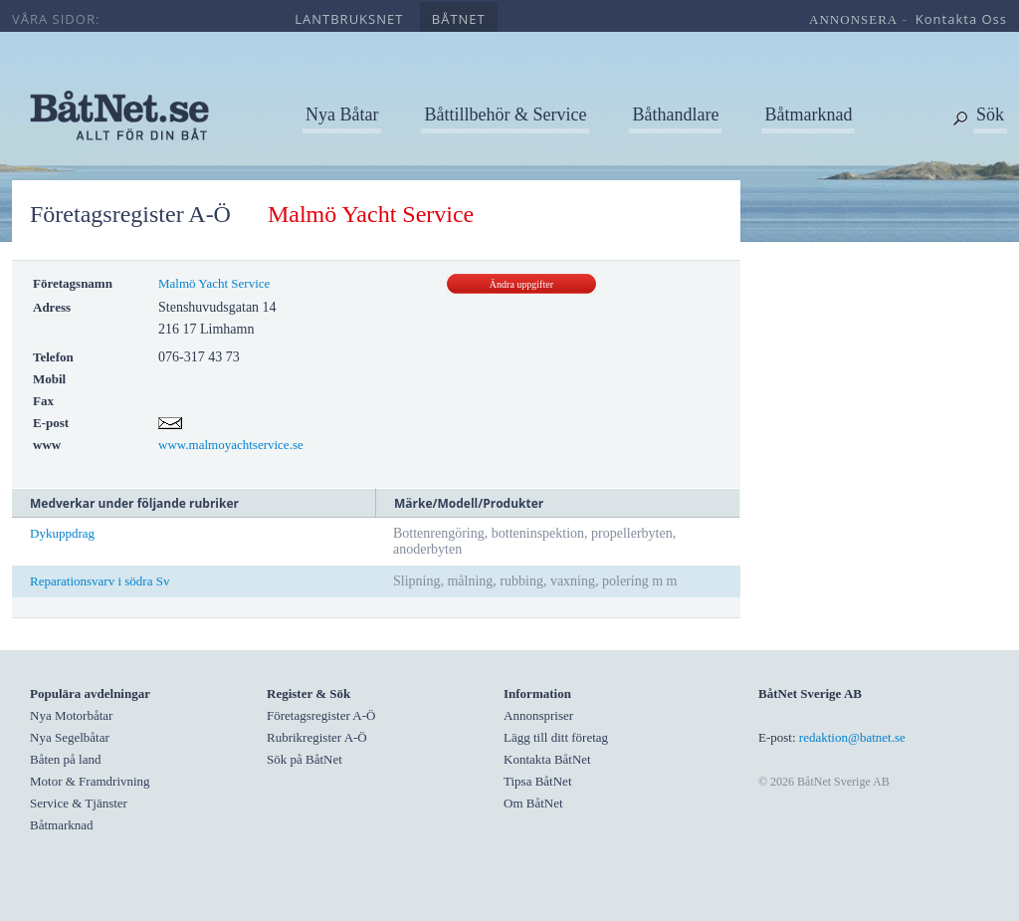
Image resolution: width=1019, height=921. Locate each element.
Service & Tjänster (78, 803)
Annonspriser (538, 715)
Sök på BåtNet (304, 759)
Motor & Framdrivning (90, 781)
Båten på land (65, 759)
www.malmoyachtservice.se (231, 444)
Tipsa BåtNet (538, 781)
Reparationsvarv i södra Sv (99, 581)
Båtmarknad (808, 114)
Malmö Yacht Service (214, 283)
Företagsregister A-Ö (130, 214)
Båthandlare (675, 114)
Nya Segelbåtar (69, 737)
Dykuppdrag (62, 533)
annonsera (853, 19)
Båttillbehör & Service (505, 114)
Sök (990, 114)
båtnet (459, 19)
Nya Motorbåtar (71, 715)
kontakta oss (961, 19)
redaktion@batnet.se (852, 737)
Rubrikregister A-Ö (317, 737)
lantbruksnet (349, 19)
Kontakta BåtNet (547, 759)
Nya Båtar (342, 114)
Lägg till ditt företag (556, 737)
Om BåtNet (533, 803)
